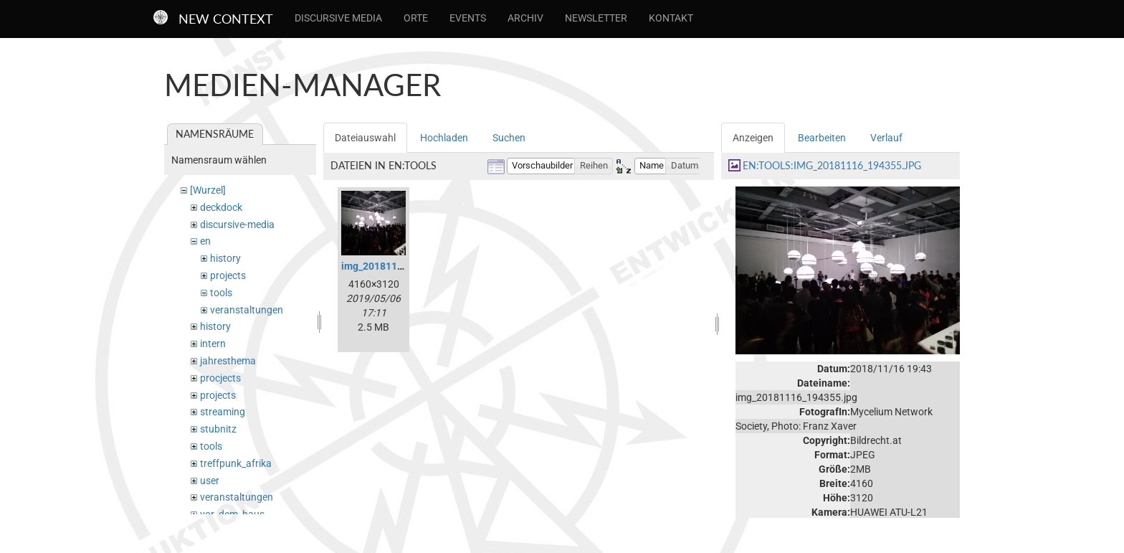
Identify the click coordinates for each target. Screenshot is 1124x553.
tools (221, 292)
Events (467, 18)
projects (228, 275)
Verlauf (886, 137)
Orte (416, 18)
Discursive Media (338, 18)
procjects (220, 378)
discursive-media (237, 224)
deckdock (221, 207)
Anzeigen (753, 137)
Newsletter (596, 18)
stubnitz (218, 429)
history (225, 258)
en (205, 241)
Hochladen (444, 137)
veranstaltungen (246, 310)
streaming (222, 411)
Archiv (525, 18)
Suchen (508, 137)
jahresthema (228, 361)
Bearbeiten (822, 137)
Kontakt (671, 18)
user (209, 480)
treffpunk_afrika (236, 463)
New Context (225, 19)
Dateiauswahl (365, 137)
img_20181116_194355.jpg (403, 266)
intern (213, 343)
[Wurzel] (208, 190)
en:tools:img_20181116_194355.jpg (832, 165)
